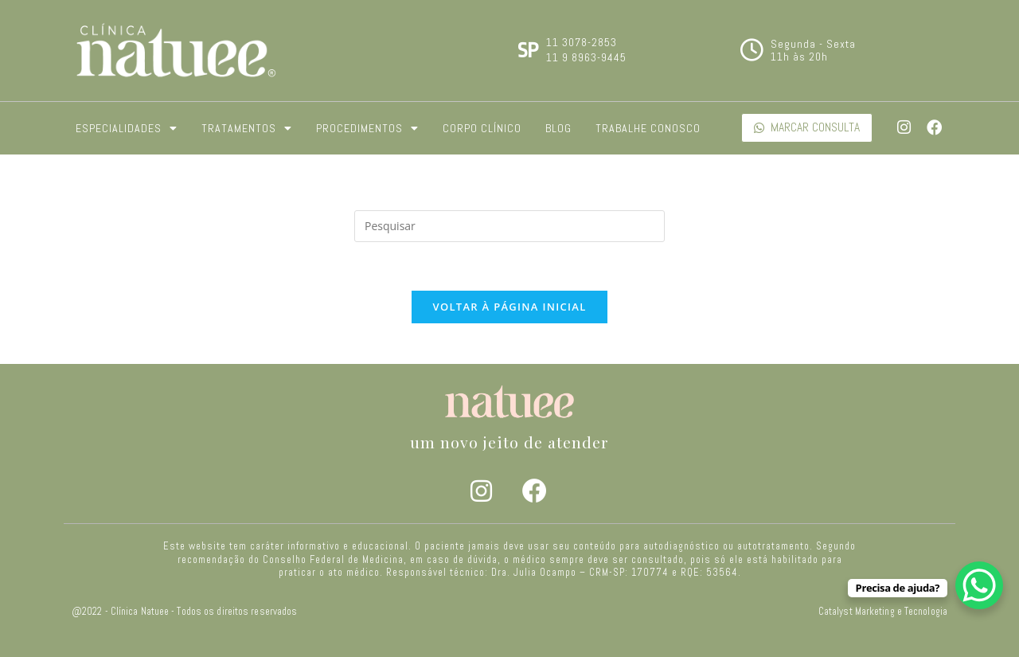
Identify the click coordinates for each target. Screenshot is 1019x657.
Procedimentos (367, 128)
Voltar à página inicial (509, 306)
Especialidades (127, 128)
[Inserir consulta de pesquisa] (509, 226)
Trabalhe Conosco (648, 128)
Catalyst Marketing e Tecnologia (882, 611)
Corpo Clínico (482, 128)
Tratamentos (246, 128)
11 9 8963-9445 (586, 57)
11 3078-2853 (581, 42)
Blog (558, 128)
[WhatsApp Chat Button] (979, 585)
